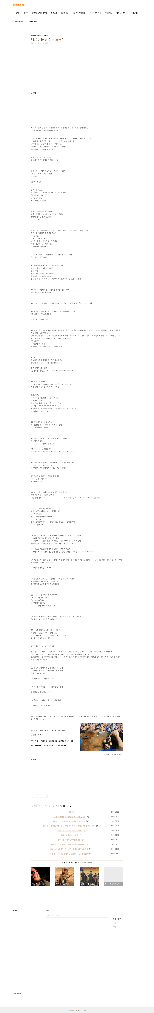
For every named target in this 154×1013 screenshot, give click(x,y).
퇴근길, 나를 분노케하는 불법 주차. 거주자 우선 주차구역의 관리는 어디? (69, 826)
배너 (69, 812)
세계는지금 (134, 13)
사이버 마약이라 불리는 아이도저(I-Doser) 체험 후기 (69, 844)
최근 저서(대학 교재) (79, 13)
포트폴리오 (64, 13)
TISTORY (77, 1010)
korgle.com (19, 21)
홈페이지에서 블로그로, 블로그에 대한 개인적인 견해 (69, 849)
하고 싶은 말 (50, 806)
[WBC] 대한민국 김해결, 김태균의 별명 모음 (69, 821)
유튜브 (26, 13)
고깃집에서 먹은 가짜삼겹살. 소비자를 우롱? (69, 816)
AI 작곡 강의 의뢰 (95, 13)
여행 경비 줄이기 (121, 13)
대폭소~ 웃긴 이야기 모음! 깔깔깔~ (69, 830)
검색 (106, 915)
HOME (17, 13)
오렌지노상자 (37, 806)
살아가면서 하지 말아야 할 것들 (69, 839)
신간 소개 (54, 13)
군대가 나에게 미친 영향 (69, 835)
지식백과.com (32, 21)
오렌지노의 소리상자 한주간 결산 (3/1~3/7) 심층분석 (69, 853)
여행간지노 (108, 13)
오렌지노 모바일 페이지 (39, 13)
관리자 (84, 1010)
